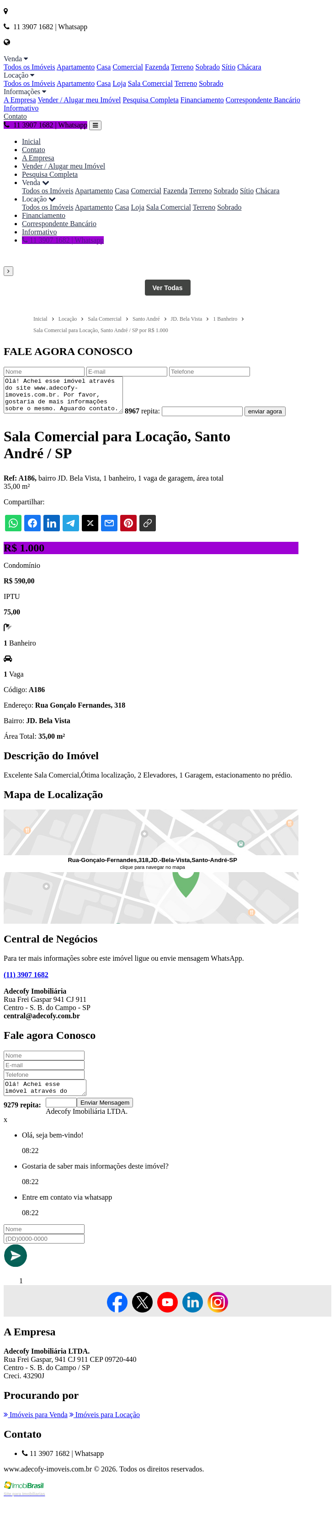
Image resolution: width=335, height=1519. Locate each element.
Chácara (249, 67)
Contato (15, 116)
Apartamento (76, 67)
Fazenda (157, 67)
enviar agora (24, 427)
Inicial (31, 141)
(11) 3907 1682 (26, 991)
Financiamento (202, 100)
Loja (119, 83)
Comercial (127, 67)
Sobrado (208, 67)
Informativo (21, 108)
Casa (103, 67)
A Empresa (20, 100)
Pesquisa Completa (151, 100)
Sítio (228, 67)
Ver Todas (168, 287)
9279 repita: (22, 1124)
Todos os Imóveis (29, 67)
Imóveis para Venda (36, 1434)
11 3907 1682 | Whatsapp (45, 125)
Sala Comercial (150, 83)
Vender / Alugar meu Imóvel (79, 100)
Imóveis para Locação (104, 1434)
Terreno (182, 67)
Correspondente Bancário (263, 100)
